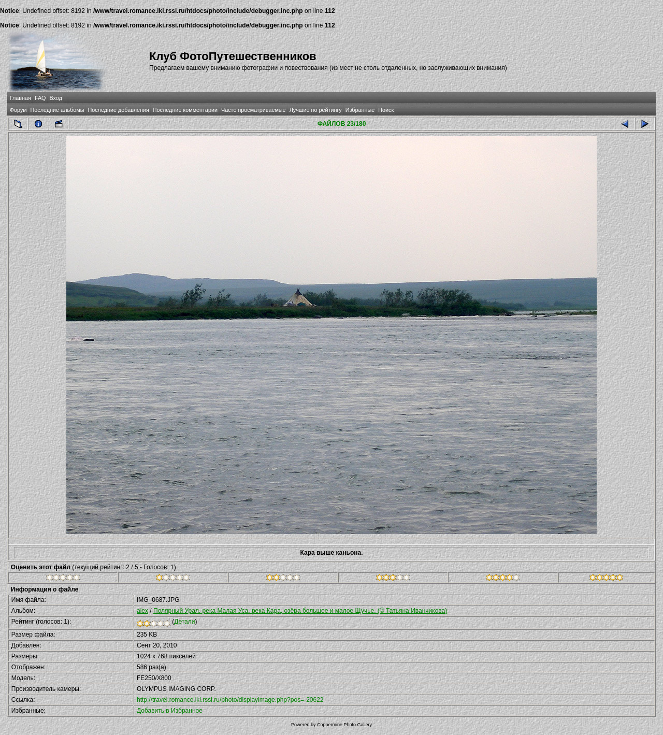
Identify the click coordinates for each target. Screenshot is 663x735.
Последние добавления (118, 110)
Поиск (386, 110)
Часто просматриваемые (253, 110)
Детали (184, 621)
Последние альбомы (57, 110)
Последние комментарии (185, 110)
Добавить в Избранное (170, 710)
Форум (18, 110)
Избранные (359, 110)
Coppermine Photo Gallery (344, 724)
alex (142, 610)
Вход (56, 98)
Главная (20, 98)
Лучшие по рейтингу (316, 110)
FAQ (40, 98)
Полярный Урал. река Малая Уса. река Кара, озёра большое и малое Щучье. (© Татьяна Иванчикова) (300, 610)
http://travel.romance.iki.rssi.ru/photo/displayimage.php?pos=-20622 (230, 699)
